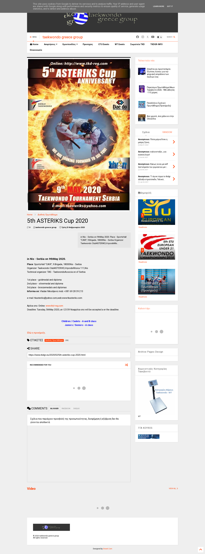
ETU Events (104, 44)
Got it (170, 6)
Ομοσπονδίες (70, 44)
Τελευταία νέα (146, 60)
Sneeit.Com (107, 549)
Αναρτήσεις (50, 44)
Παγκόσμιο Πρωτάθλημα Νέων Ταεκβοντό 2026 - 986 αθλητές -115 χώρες (161, 90)
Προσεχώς (88, 44)
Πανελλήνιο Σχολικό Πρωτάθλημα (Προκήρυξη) (154, 286)
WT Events (120, 44)
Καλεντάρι (144, 308)
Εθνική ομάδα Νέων (154, 255)
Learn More (158, 6)
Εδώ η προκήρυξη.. (36, 332)
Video (31, 489)
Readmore (143, 227)
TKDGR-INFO (156, 44)
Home (34, 44)
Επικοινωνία (36, 50)
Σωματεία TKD (137, 44)
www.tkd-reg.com (54, 305)
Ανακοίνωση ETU (152, 221)
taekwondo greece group (63, 37)
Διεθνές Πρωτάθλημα (47, 215)
